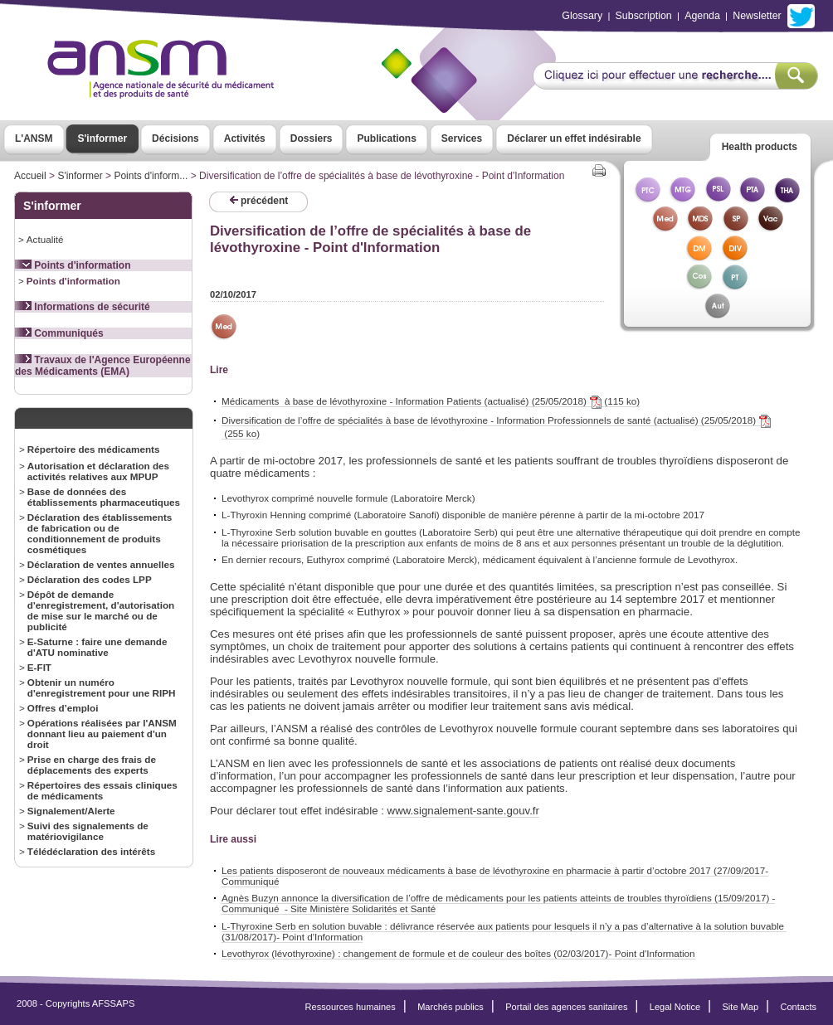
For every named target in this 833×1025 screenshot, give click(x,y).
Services (461, 138)
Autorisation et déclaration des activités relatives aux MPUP (98, 471)
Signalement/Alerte (71, 810)
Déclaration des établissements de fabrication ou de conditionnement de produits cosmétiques (100, 533)
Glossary (582, 16)
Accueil (30, 176)
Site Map (741, 1007)
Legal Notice (675, 1007)
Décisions (175, 138)
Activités (244, 138)
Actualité (45, 239)
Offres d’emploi (63, 707)
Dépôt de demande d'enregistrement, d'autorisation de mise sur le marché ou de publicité (100, 610)
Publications (386, 138)
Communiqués (59, 333)
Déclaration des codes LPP (89, 579)
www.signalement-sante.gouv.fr (463, 810)
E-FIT (39, 667)
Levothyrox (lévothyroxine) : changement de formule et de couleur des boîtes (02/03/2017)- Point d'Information (458, 953)
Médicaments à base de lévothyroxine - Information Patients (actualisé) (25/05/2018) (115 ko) (431, 401)
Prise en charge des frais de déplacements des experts (91, 764)
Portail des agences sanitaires (566, 1007)
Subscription (644, 16)
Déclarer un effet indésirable (574, 138)
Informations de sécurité (82, 307)
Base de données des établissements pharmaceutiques (103, 497)
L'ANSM (34, 138)
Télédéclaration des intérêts (91, 851)
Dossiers (311, 138)
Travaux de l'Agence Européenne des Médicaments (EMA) (103, 365)
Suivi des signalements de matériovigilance (88, 831)
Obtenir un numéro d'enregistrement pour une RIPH (101, 687)
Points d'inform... (151, 176)
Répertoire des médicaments (93, 449)
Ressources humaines (350, 1007)
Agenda (702, 16)
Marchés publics (450, 1007)
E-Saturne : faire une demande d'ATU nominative (97, 647)
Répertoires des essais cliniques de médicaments (102, 790)
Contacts (798, 1007)
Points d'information (73, 265)
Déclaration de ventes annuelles (101, 564)
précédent (259, 200)
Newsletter (757, 16)
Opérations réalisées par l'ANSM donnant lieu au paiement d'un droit (102, 733)
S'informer (103, 138)
